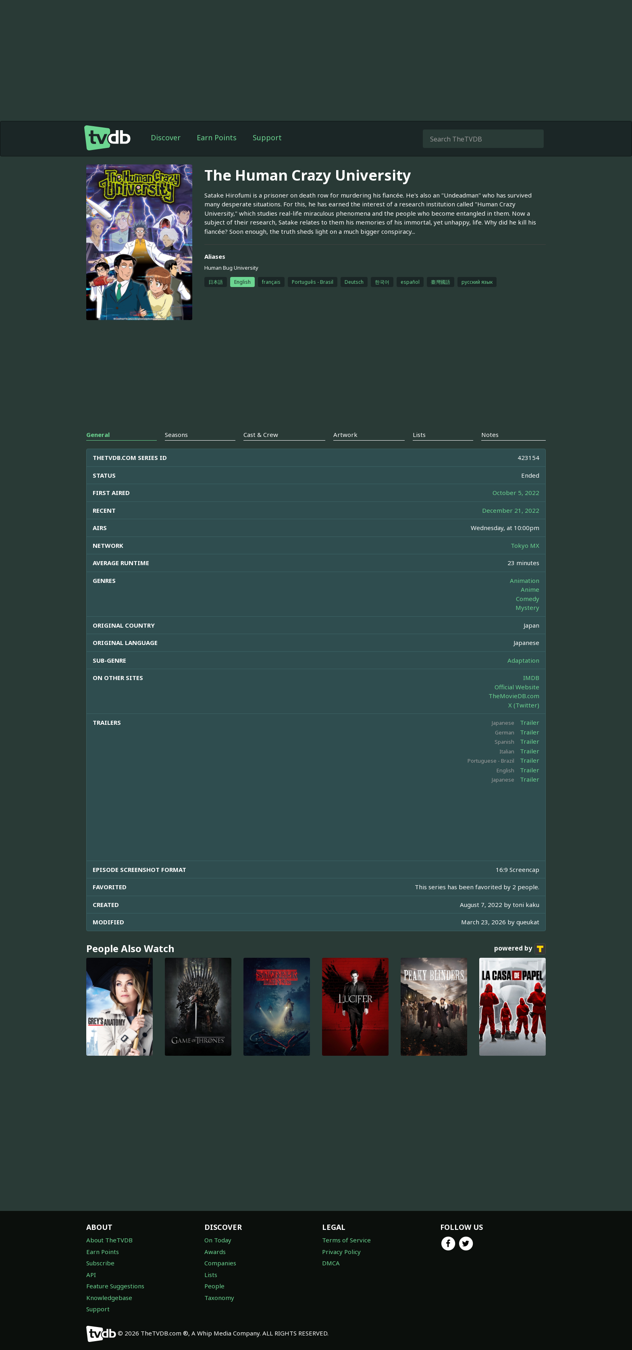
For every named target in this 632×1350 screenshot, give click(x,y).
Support (267, 137)
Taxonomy (219, 1298)
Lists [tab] (419, 435)
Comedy (527, 599)
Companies (220, 1263)
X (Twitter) (523, 705)
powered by (520, 949)
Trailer (529, 722)
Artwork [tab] (345, 435)
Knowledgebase (109, 1298)
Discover (166, 137)
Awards (215, 1252)
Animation (524, 580)
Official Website (517, 687)
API (91, 1275)
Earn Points (217, 137)
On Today (217, 1240)
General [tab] (98, 435)
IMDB (531, 678)
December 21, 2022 (510, 510)
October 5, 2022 (516, 493)
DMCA (331, 1263)
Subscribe (100, 1263)
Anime (530, 589)
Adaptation (523, 660)
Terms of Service (346, 1240)
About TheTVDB (109, 1240)
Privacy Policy (341, 1252)
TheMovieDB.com (514, 696)
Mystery (527, 607)
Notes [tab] (490, 435)
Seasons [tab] (176, 435)
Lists (210, 1275)
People (214, 1286)
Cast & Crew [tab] (260, 435)
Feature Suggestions (115, 1286)
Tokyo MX (525, 545)
